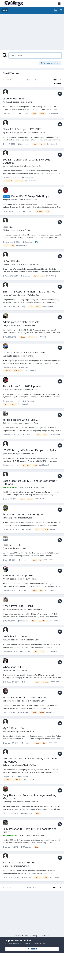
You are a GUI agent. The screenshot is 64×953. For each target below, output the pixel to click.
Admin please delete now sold (21, 322)
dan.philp (6, 200)
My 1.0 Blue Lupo (13, 728)
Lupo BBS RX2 (11, 261)
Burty (5, 731)
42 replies (23, 712)
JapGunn (6, 640)
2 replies (27, 242)
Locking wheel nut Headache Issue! (24, 352)
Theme (19, 935)
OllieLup (6, 230)
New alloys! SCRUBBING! (18, 606)
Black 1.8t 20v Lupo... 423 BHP (22, 129)
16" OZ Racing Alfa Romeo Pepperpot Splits (29, 450)
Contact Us (44, 935)
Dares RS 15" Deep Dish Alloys (30, 196)
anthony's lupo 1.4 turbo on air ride (24, 697)
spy (4, 670)
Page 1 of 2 (31, 80)
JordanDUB (7, 102)
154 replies (26, 813)
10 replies (23, 590)
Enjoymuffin (7, 356)
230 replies (23, 144)
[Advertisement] (22, 31)
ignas (5, 453)
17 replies (26, 847)
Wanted (25, 866)
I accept (32, 949)
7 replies (26, 743)
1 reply (21, 306)
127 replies (28, 401)
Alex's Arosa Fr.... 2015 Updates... (23, 386)
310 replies (27, 178)
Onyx (5, 548)
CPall (5, 866)
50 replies (23, 776)
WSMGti (6, 579)
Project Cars (37, 166)
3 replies (23, 113)
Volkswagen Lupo (32, 264)
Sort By (57, 83)
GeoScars (7, 609)
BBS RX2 (8, 226)
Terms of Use (39, 943)
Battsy (5, 765)
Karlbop (6, 423)
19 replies (23, 560)
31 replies (26, 682)
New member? (31, 579)
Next (55, 80)
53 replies (25, 651)
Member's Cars (38, 132)
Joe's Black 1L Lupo (15, 636)
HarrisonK (7, 518)
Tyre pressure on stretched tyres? (24, 514)
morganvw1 (7, 295)
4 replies (23, 367)
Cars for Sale (38, 487)
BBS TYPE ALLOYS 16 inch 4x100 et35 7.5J (29, 291)
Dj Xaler (6, 389)
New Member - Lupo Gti (18, 575)
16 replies (27, 435)
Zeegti (5, 325)
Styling (30, 102)
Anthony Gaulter (9, 701)
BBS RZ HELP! (11, 544)
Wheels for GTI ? (13, 667)
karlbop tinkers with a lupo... (20, 419)
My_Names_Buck (10, 132)
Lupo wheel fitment (14, 98)
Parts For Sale (31, 200)
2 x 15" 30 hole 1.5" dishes (19, 862)
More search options (50, 63)
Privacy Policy (31, 935)
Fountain (6, 802)
